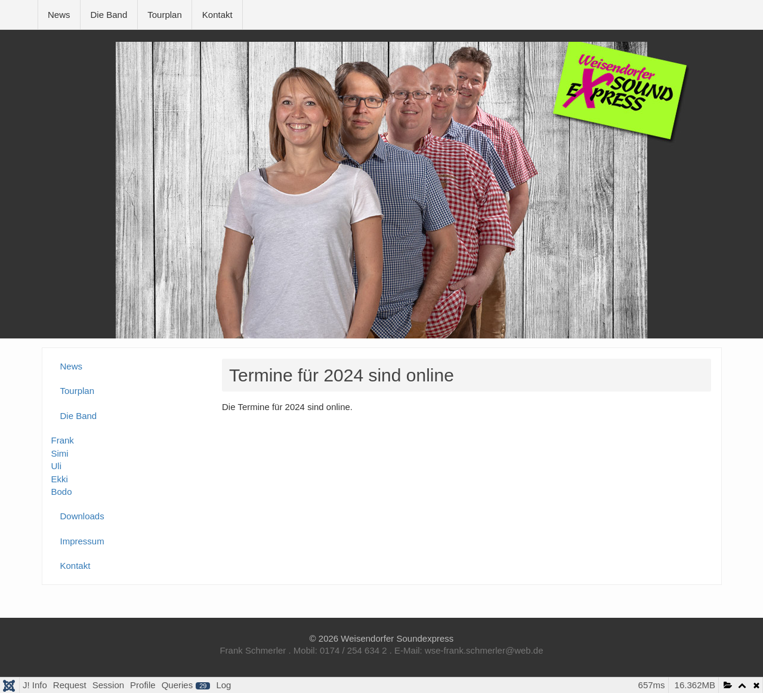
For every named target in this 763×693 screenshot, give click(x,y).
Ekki (59, 479)
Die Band (109, 15)
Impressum (82, 541)
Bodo (61, 491)
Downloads (82, 516)
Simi (60, 453)
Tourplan (164, 15)
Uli (56, 466)
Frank (62, 440)
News (59, 15)
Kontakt (217, 15)
